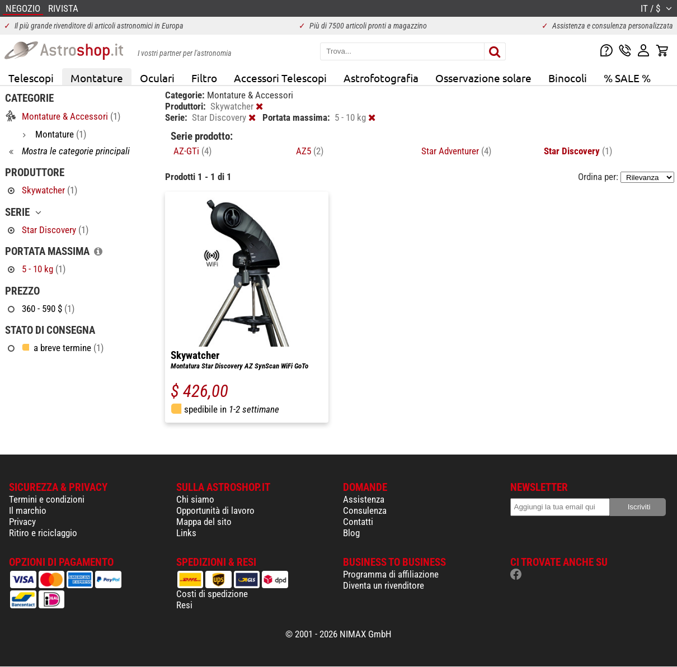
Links (186, 532)
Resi (184, 605)
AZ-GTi (192, 151)
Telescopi (31, 77)
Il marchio (27, 510)
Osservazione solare (483, 77)
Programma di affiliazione (391, 574)
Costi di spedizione (212, 593)
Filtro (204, 77)
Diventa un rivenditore (383, 585)
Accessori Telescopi (280, 77)
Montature (96, 77)
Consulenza (365, 510)
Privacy (22, 521)
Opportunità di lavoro (215, 510)
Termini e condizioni (46, 499)
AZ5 (309, 151)
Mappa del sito (204, 521)
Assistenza (363, 499)
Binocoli (567, 77)
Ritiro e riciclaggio (43, 532)
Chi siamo (195, 499)
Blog (351, 532)
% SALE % (627, 77)
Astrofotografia (381, 77)
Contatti (358, 521)
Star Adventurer (456, 151)
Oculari (157, 77)
